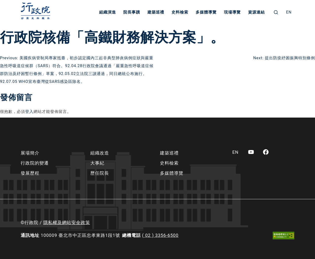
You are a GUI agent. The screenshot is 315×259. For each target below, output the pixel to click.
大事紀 (97, 163)
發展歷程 (30, 173)
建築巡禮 (155, 12)
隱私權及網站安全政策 (66, 222)
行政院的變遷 (35, 163)
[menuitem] (289, 12)
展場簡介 (30, 152)
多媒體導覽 (206, 12)
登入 (29, 111)
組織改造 (99, 152)
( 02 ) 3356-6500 (160, 235)
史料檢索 (180, 12)
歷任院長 (99, 173)
